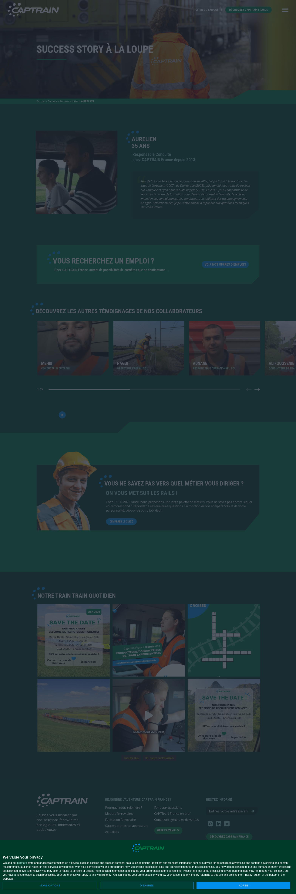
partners (22, 863)
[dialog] (148, 867)
